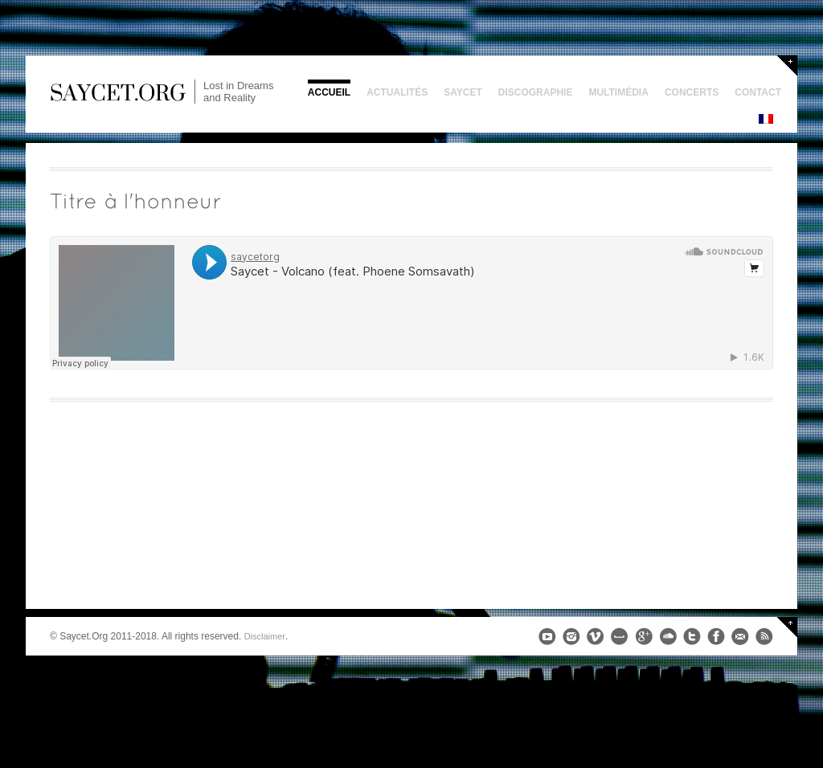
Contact (758, 92)
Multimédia (618, 92)
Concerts (692, 92)
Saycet (463, 92)
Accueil (329, 92)
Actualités (397, 92)
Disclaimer (264, 636)
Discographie (535, 92)
